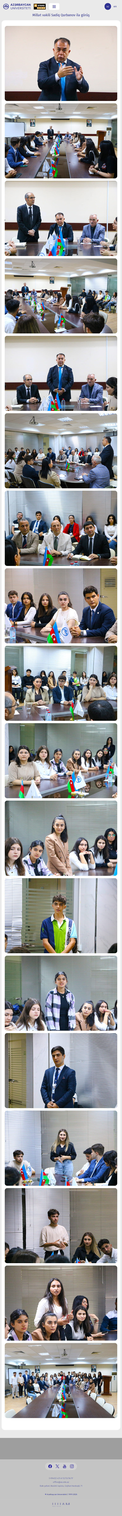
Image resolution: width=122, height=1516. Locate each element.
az (107, 6)
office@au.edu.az (61, 1482)
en (115, 6)
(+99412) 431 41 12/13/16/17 (61, 1478)
